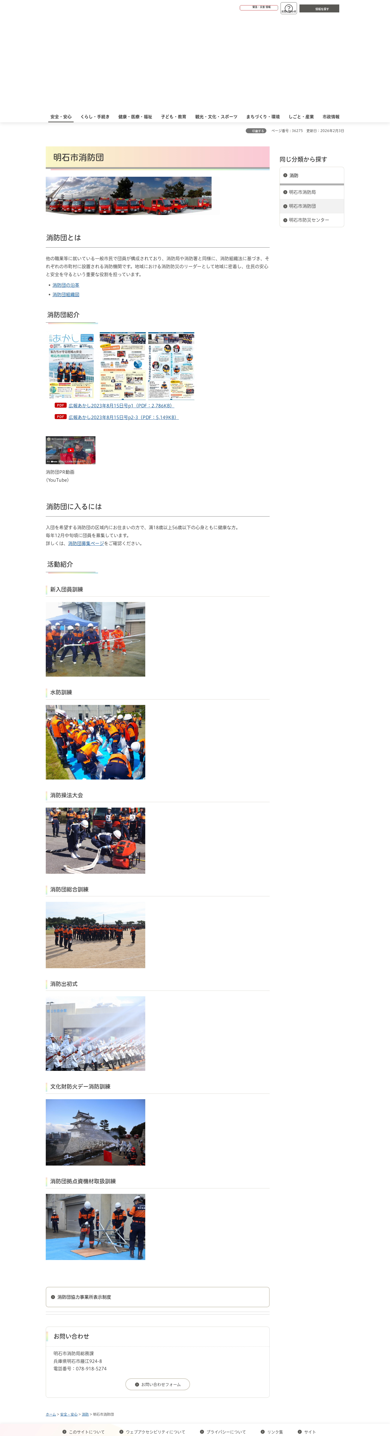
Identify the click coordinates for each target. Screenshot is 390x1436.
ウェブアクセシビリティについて (155, 1336)
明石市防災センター (309, 124)
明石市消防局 (302, 96)
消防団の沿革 (65, 189)
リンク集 (275, 1336)
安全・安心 (69, 1318)
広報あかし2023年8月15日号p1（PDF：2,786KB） (121, 309)
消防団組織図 (65, 198)
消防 (294, 79)
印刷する (258, 35)
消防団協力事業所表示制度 (84, 1201)
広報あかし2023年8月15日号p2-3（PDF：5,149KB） (124, 321)
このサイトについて (87, 1336)
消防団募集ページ (86, 447)
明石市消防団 (302, 110)
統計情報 (210, 1411)
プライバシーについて (226, 1336)
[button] (240, 8)
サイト (310, 1336)
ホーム (51, 1318)
